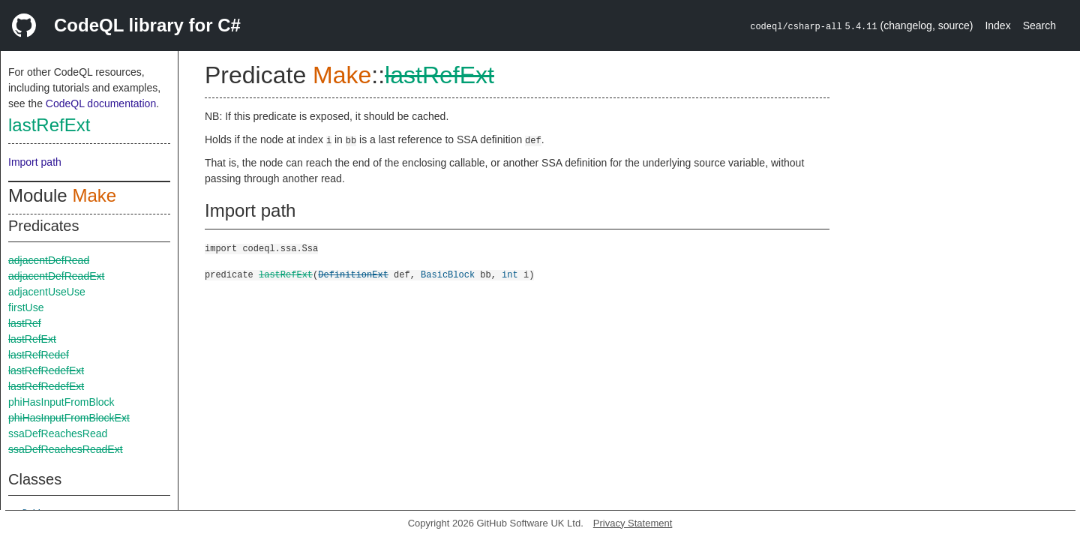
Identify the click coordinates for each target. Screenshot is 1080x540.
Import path (35, 162)
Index (997, 26)
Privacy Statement (633, 523)
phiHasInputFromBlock (61, 402)
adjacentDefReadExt (56, 276)
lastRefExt (49, 125)
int (510, 274)
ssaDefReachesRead (57, 434)
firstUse (26, 308)
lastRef (24, 323)
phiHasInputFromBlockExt (69, 418)
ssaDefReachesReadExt (65, 449)
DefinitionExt (353, 274)
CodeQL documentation (101, 104)
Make (94, 195)
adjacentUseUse (47, 292)
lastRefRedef (38, 355)
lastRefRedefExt (46, 370)
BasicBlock (448, 274)
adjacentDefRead (48, 260)
